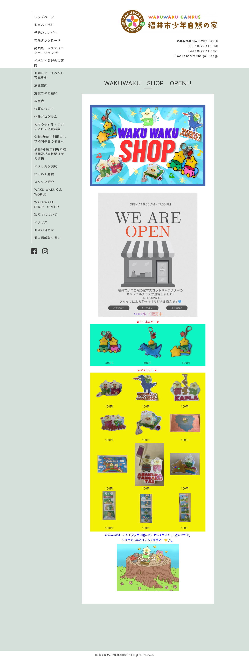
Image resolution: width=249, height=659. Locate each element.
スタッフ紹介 (44, 182)
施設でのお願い (45, 93)
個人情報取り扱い (47, 238)
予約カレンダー (45, 32)
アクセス (40, 222)
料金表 (39, 101)
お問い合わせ (44, 230)
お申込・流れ (44, 25)
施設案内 (40, 85)
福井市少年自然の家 (115, 654)
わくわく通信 (45, 174)
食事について (44, 108)
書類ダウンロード (47, 40)
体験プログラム (45, 116)
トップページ (44, 17)
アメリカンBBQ (46, 166)
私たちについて (45, 214)
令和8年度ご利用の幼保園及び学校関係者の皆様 (50, 154)
